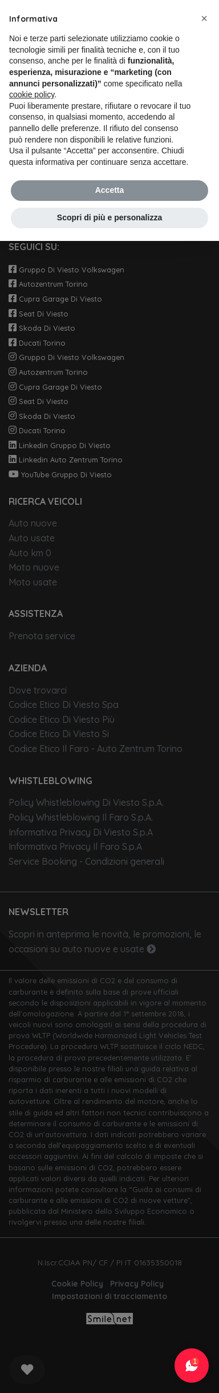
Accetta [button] (109, 190)
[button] (204, 18)
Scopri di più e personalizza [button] (109, 217)
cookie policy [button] (31, 94)
